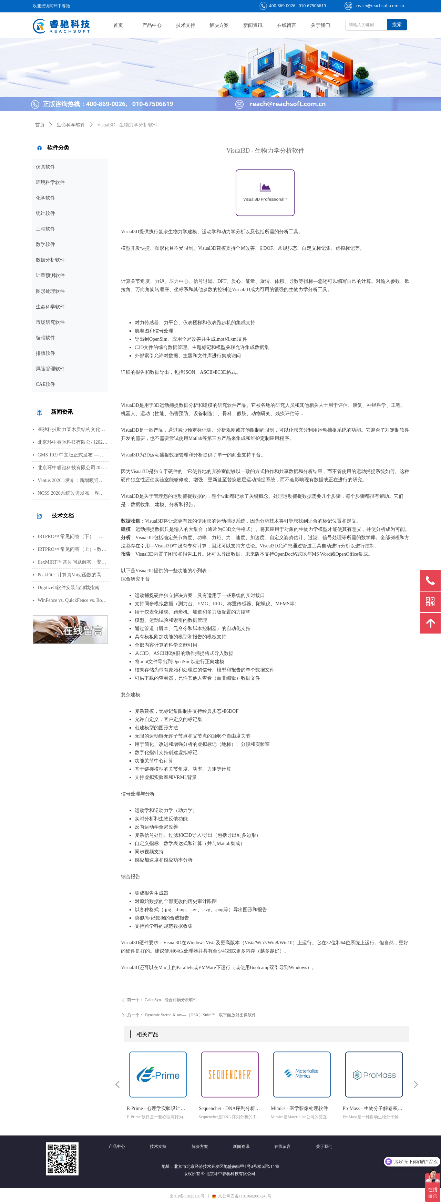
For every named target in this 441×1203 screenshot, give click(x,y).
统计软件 (45, 213)
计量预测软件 (50, 275)
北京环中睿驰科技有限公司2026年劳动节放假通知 (73, 442)
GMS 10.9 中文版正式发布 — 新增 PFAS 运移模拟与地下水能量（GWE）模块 (73, 454)
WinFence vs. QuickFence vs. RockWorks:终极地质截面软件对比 (73, 600)
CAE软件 (45, 384)
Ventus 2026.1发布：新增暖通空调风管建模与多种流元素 (73, 480)
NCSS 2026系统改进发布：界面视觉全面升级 (73, 493)
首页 (40, 124)
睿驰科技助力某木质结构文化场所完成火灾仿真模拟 (73, 429)
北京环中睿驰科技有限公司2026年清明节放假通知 (73, 467)
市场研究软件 (50, 322)
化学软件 (45, 197)
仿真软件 (45, 166)
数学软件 (45, 244)
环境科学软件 (50, 182)
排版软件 (45, 353)
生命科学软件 (50, 306)
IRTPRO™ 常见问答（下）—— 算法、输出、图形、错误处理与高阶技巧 (73, 536)
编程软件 (45, 337)
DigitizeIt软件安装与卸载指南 (69, 587)
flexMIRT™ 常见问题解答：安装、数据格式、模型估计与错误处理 (73, 562)
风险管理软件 (50, 368)
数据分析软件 (50, 260)
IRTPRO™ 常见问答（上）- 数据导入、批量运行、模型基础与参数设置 (73, 549)
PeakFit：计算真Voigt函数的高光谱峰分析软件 (73, 574)
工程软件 (45, 229)
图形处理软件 (50, 291)
